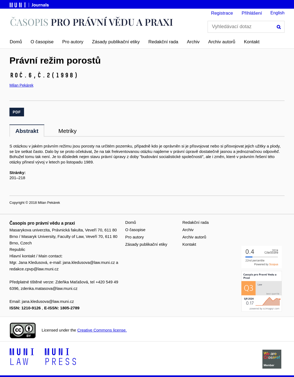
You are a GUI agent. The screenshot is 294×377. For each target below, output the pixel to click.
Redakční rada (163, 41)
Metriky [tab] (67, 131)
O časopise (42, 41)
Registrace (222, 13)
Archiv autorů (221, 41)
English (278, 13)
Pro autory (72, 41)
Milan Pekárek (21, 85)
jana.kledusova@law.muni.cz (89, 262)
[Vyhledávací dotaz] (246, 27)
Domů (16, 41)
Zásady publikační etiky (116, 41)
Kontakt (252, 41)
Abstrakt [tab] (26, 131)
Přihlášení (252, 13)
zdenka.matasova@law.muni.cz (49, 288)
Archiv (193, 41)
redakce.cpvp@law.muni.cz (34, 269)
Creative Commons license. (102, 330)
